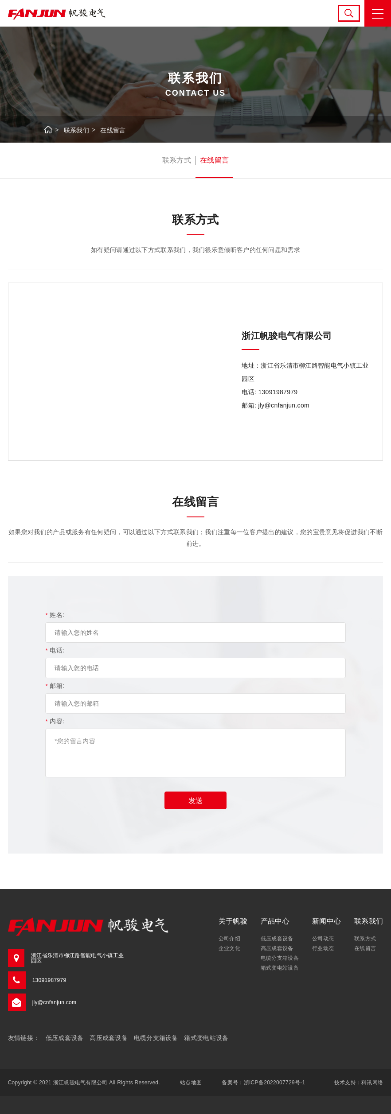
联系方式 (176, 160)
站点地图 (191, 1082)
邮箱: (54, 686)
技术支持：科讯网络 (358, 1082)
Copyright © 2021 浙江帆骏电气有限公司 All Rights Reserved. (84, 1082)
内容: (54, 721)
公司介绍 (229, 938)
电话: (54, 650)
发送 (195, 800)
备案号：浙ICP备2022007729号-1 (263, 1082)
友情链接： (24, 1037)
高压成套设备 (277, 948)
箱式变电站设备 (280, 967)
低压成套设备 (277, 938)
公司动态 (323, 938)
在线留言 (112, 130)
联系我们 (76, 130)
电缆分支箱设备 (280, 958)
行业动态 (323, 948)
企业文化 (229, 948)
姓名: (54, 615)
